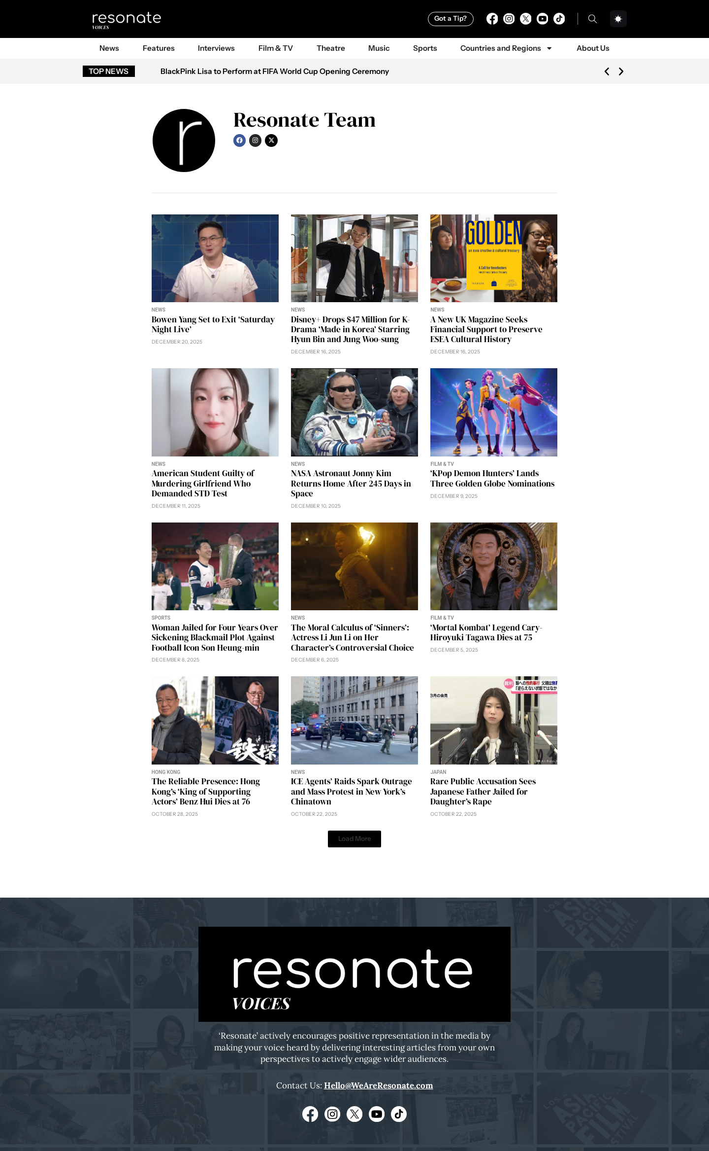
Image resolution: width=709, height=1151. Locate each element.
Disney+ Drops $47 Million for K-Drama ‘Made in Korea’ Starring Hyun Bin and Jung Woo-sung (350, 330)
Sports (425, 48)
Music (378, 48)
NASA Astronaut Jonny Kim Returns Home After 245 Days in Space (351, 483)
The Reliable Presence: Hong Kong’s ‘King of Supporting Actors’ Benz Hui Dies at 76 (206, 791)
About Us (593, 48)
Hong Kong (166, 772)
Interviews (216, 48)
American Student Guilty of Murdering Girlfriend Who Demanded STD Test (203, 483)
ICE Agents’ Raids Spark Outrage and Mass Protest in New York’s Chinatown (351, 791)
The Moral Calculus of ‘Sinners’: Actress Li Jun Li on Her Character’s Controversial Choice (352, 638)
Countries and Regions (506, 48)
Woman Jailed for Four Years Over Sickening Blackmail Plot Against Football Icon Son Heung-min (215, 638)
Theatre (331, 48)
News (109, 48)
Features (159, 48)
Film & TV (275, 48)
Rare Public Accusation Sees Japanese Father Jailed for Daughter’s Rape (483, 791)
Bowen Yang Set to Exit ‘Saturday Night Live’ (213, 324)
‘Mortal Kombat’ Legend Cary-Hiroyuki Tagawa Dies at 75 (486, 632)
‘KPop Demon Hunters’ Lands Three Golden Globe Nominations (492, 478)
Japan (438, 772)
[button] (607, 71)
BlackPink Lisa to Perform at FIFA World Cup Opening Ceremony (275, 71)
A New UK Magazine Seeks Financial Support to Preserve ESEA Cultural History (486, 330)
